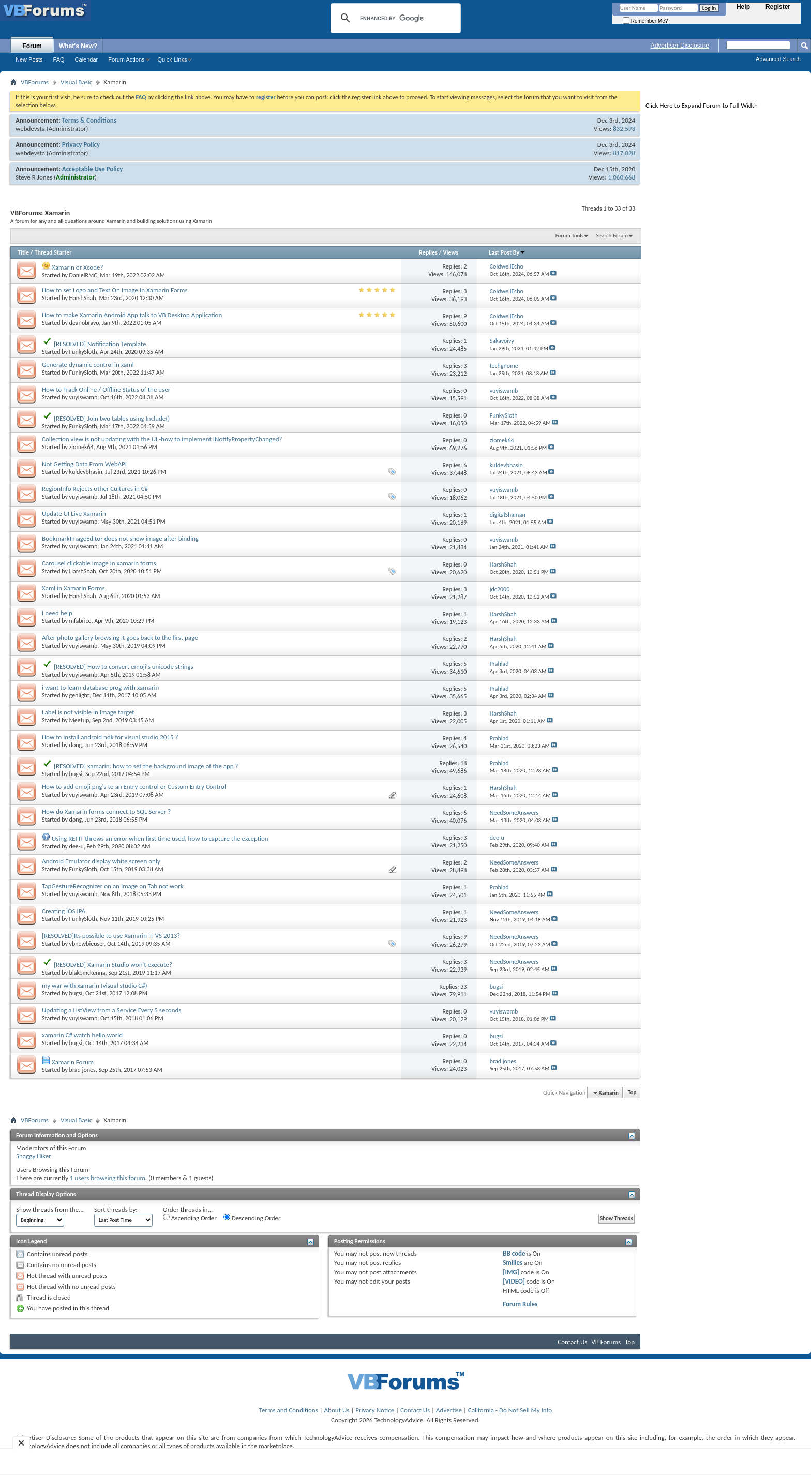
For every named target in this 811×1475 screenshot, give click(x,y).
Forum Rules (520, 1304)
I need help (57, 613)
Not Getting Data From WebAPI (84, 464)
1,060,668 (621, 177)
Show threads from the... (50, 1209)
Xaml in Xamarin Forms (73, 588)
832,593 (624, 128)
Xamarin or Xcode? (77, 267)
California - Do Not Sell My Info (510, 1410)
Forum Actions (126, 59)
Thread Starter (53, 252)
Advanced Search (778, 59)
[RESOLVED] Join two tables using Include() (112, 418)
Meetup (79, 720)
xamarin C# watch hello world (82, 1035)
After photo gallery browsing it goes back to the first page (120, 638)
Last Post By (507, 252)
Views (451, 252)
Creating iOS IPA (63, 911)
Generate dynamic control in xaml (88, 364)
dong (75, 745)
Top (632, 1093)
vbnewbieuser (86, 943)
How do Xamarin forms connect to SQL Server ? (106, 811)
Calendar (86, 59)
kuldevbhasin (85, 471)
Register (777, 6)
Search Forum (612, 235)
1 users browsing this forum (107, 1178)
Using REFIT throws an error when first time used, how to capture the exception (160, 838)
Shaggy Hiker (33, 1156)
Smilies (512, 1263)
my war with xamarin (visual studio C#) (94, 985)
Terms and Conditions (288, 1410)
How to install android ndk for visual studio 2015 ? (110, 737)
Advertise (449, 1410)
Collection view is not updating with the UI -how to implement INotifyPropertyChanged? (162, 439)
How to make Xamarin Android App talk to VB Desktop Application (132, 315)
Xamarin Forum (73, 1062)
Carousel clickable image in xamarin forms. (100, 563)
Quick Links (172, 59)
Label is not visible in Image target (88, 712)
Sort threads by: (116, 1209)
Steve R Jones (34, 177)
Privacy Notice (374, 1410)
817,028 (624, 153)
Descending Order (252, 1218)
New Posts (29, 59)
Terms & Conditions (89, 120)
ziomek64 (81, 447)
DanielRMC (83, 275)
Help (743, 6)
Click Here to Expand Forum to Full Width (701, 105)
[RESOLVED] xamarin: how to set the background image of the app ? (146, 766)
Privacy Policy (81, 144)
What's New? (78, 46)
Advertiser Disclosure (680, 45)
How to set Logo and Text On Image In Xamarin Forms (115, 290)
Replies (428, 252)
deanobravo (84, 322)
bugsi (76, 774)
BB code (514, 1253)
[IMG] (511, 1272)
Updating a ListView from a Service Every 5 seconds (111, 1010)
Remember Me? (645, 21)
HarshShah (82, 298)
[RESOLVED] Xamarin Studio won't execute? (113, 965)
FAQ (59, 59)
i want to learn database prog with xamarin (100, 687)
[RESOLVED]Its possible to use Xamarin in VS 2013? (111, 936)
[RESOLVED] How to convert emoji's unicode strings (123, 667)
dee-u (76, 846)
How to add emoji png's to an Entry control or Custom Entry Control (134, 787)
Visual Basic (76, 82)
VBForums (35, 82)
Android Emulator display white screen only (101, 861)
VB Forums (606, 1342)
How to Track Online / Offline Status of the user (106, 389)
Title (23, 252)
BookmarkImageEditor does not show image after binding (120, 538)
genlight (79, 695)
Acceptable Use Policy (92, 169)
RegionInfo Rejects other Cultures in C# (95, 489)
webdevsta (30, 128)
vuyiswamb (83, 397)
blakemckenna (87, 972)
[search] (394, 18)
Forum (31, 46)
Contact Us (572, 1342)
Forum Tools (569, 235)
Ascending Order (190, 1218)
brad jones (82, 1070)
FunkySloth (83, 351)
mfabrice (80, 620)
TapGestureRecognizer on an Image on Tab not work (113, 886)
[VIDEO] (514, 1281)
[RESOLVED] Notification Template (100, 344)
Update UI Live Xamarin (74, 513)
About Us (337, 1410)
